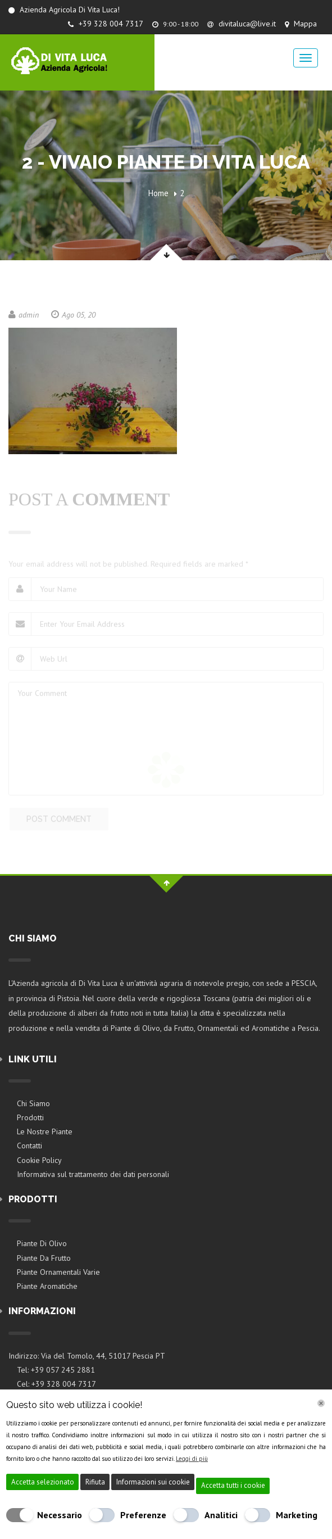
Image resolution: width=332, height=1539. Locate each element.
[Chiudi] (321, 1403)
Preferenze (143, 1514)
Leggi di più (192, 1459)
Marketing (296, 1514)
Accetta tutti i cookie (233, 1485)
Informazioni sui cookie (153, 1482)
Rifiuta (95, 1482)
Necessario (59, 1514)
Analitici (221, 1514)
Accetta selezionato (42, 1482)
